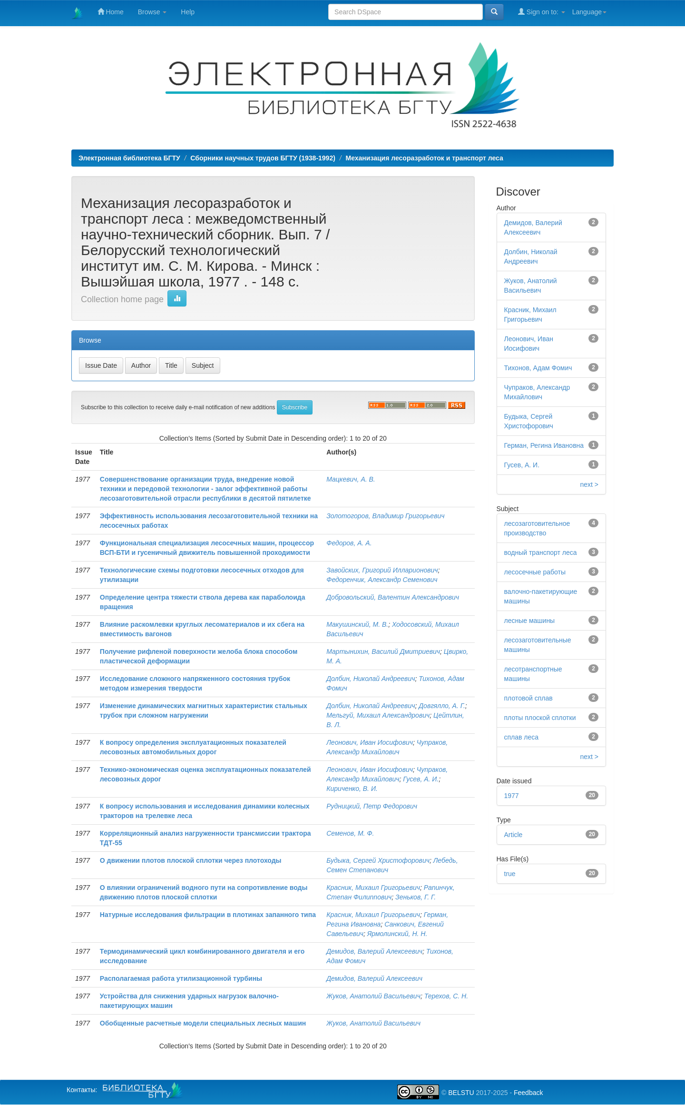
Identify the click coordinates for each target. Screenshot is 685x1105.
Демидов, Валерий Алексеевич (374, 951)
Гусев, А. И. (421, 779)
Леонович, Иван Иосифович (369, 742)
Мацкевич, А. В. (350, 479)
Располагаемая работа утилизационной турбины (181, 978)
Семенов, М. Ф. (350, 833)
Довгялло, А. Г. (442, 706)
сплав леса (521, 737)
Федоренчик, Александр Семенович (381, 579)
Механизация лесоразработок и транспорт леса (424, 158)
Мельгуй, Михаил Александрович (378, 715)
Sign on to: (541, 12)
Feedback (528, 1092)
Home (111, 12)
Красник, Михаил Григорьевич (373, 887)
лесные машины (529, 620)
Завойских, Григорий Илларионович (382, 570)
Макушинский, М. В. (357, 624)
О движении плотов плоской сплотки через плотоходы (191, 860)
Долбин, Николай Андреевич (370, 678)
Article (513, 835)
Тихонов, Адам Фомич (538, 368)
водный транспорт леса (540, 552)
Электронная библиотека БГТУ (129, 158)
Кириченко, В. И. (352, 788)
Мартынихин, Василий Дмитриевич (383, 651)
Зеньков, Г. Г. (415, 897)
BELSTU (461, 1092)
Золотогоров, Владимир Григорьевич (385, 516)
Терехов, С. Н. (446, 996)
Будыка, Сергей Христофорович (378, 860)
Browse (152, 12)
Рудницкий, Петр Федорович (371, 806)
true (510, 874)
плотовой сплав (528, 698)
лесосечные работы (535, 572)
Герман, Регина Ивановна (544, 445)
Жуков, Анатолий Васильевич (373, 996)
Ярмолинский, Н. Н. (397, 933)
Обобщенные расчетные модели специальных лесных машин (203, 1023)
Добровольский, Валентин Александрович (392, 597)
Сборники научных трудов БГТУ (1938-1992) (262, 158)
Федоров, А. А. (349, 543)
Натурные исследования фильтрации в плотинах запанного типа (208, 914)
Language (589, 12)
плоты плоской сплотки (540, 717)
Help (188, 12)
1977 (511, 795)
